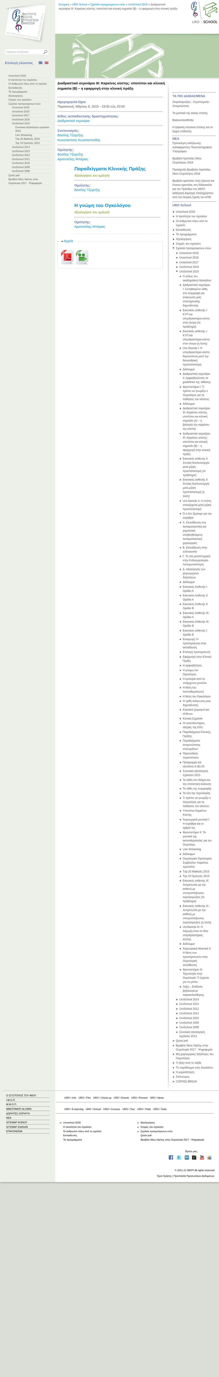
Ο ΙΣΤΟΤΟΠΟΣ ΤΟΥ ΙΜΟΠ (21, 1095)
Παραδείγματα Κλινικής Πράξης (110, 168)
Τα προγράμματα (17, 91)
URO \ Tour (129, 1109)
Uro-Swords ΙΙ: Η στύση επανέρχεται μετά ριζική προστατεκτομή (197, 505)
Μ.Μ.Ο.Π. (11, 1104)
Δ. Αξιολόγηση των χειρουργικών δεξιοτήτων (194, 573)
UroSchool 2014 (21, 147)
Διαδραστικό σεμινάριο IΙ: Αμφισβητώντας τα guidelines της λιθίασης (197, 378)
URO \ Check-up (102, 1097)
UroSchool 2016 (21, 119)
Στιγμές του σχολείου (19, 99)
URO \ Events (121, 1097)
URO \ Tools (160, 1109)
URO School (79, 4)
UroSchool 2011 (21, 159)
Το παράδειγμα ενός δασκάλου (194, 1067)
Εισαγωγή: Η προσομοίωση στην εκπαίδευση (194, 643)
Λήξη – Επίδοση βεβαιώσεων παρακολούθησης (193, 991)
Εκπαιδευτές (15, 87)
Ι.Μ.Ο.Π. (11, 1100)
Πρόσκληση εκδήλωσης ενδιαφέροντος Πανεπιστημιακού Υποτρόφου (192, 147)
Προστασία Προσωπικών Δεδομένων (194, 1176)
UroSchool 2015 (21, 123)
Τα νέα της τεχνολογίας (196, 793)
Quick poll (13, 175)
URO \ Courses (111, 1109)
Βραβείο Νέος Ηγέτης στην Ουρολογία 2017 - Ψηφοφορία (172, 1139)
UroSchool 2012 (21, 155)
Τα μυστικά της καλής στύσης (190, 113)
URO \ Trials (144, 1109)
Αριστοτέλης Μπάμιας (72, 159)
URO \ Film (84, 1097)
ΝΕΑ (175, 138)
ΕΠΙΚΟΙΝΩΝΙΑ (14, 1131)
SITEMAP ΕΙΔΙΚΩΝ (17, 1127)
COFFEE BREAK (186, 1081)
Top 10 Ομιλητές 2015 (27, 143)
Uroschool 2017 (20, 115)
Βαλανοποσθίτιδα (183, 120)
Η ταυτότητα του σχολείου (22, 79)
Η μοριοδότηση (185, 1072)
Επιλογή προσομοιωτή (196, 652)
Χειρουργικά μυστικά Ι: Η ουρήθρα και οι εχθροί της (196, 823)
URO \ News (157, 1097)
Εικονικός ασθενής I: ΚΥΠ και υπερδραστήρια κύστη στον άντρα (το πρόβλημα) (196, 318)
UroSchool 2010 (21, 163)
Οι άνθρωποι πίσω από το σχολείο (27, 83)
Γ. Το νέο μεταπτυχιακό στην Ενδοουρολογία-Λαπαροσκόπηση (196, 560)
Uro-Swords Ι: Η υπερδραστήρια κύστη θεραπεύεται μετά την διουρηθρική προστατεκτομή (196, 356)
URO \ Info (70, 1097)
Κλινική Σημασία (192, 718)
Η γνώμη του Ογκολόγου (102, 205)
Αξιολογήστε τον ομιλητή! (92, 175)
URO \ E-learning (73, 1109)
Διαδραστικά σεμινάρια (73, 121)
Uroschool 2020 (17, 75)
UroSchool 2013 (21, 151)
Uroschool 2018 (20, 111)
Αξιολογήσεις (15, 95)
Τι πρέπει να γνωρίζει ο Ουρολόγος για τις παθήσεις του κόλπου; (197, 802)
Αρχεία (68, 241)
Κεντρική (64, 4)
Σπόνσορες (183, 1076)
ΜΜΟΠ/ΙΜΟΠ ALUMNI (18, 1109)
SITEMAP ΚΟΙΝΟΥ (16, 1122)
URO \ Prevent (139, 1097)
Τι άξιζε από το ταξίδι (188, 1062)
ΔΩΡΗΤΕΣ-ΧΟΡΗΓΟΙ (18, 1113)
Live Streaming (23, 135)
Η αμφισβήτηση (192, 665)
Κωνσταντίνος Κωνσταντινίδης (78, 140)
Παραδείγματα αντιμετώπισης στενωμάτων (191, 745)
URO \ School (93, 1109)
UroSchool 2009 (21, 167)
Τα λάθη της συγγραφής (197, 788)
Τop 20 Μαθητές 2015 (27, 138)
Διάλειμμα (189, 369)
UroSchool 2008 (21, 171)
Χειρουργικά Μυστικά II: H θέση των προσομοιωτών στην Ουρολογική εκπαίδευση (197, 957)
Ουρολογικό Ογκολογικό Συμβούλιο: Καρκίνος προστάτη (197, 862)
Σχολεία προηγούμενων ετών (24, 103)
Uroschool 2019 (20, 107)
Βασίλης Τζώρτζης (70, 135)
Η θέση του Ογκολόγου (197, 696)
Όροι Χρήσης (164, 1176)
